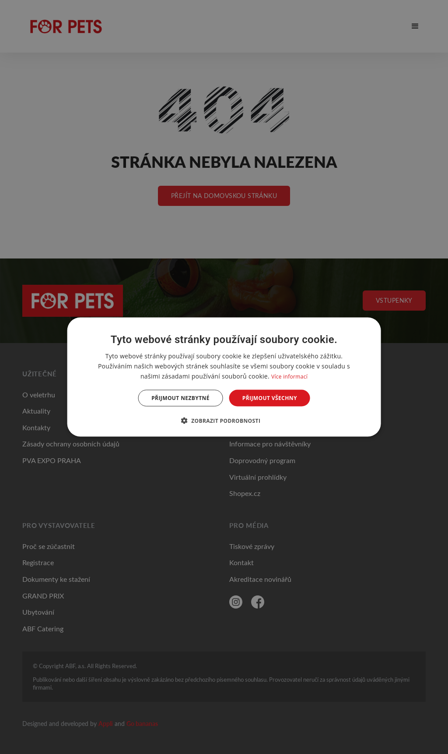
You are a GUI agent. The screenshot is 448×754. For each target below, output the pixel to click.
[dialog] (224, 377)
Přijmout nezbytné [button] (180, 398)
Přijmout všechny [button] (269, 398)
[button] (224, 420)
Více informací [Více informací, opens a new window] (289, 376)
